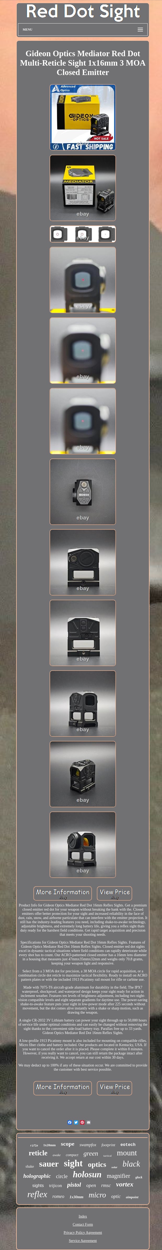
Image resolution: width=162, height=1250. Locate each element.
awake (57, 1155)
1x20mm (49, 1145)
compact (72, 1155)
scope (67, 1143)
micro (97, 1195)
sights (38, 1185)
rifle (34, 1145)
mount (127, 1152)
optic (116, 1196)
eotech (128, 1145)
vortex (124, 1184)
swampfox (87, 1145)
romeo (58, 1196)
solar (114, 1167)
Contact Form (83, 1224)
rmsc (106, 1185)
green (91, 1153)
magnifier (118, 1176)
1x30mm (76, 1197)
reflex (37, 1194)
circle (61, 1176)
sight (73, 1163)
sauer (49, 1163)
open (91, 1185)
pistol (74, 1184)
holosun (87, 1174)
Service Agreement (83, 1241)
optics (97, 1164)
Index (83, 1216)
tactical (107, 1155)
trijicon (55, 1185)
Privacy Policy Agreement (83, 1233)
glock (138, 1177)
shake (30, 1166)
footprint (108, 1145)
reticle (38, 1153)
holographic (37, 1176)
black (131, 1163)
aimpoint (132, 1197)
